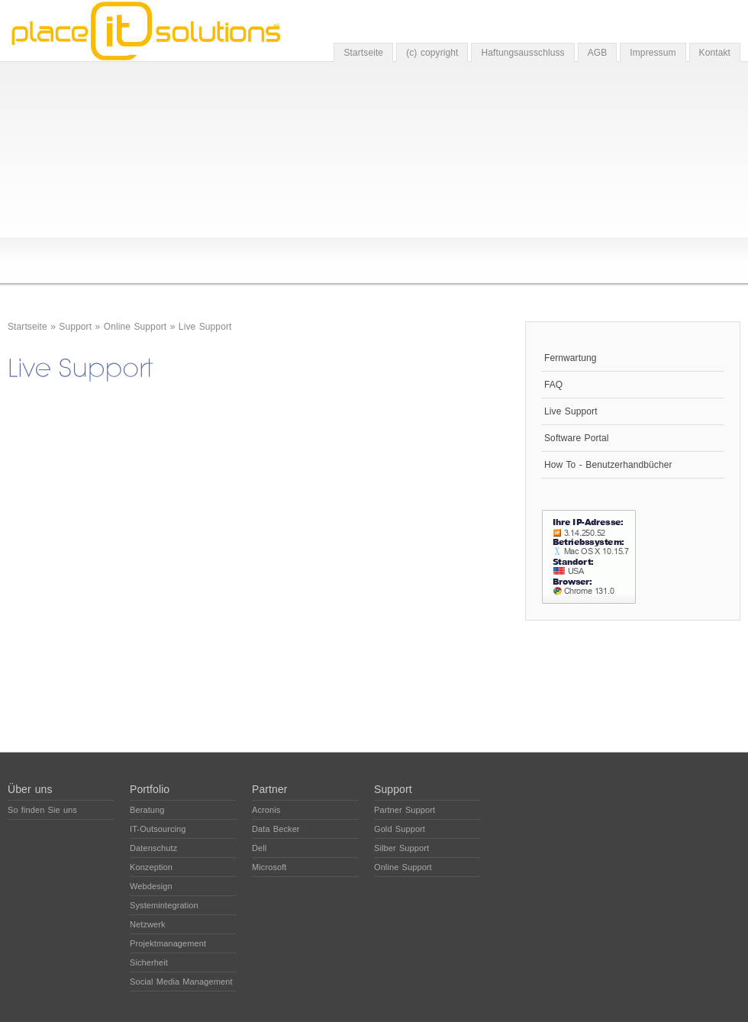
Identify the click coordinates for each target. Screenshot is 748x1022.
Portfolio (149, 789)
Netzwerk (148, 924)
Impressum (652, 52)
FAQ (553, 384)
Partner (270, 789)
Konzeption (151, 867)
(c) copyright (432, 52)
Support (75, 326)
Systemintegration (164, 905)
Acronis (266, 809)
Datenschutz (153, 848)
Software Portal (576, 438)
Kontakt (714, 52)
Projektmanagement (168, 943)
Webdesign (151, 886)
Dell (259, 848)
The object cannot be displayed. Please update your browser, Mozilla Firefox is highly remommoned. (252, 545)
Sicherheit (149, 962)
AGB (598, 52)
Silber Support (401, 848)
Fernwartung (570, 358)
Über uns (30, 789)
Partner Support (404, 809)
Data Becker (276, 828)
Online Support (135, 326)
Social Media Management (181, 981)
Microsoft (269, 867)
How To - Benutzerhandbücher (608, 464)
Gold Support (399, 828)
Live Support (205, 326)
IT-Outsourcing (158, 828)
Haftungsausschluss (522, 52)
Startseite (363, 52)
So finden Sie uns (42, 809)
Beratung (147, 809)
